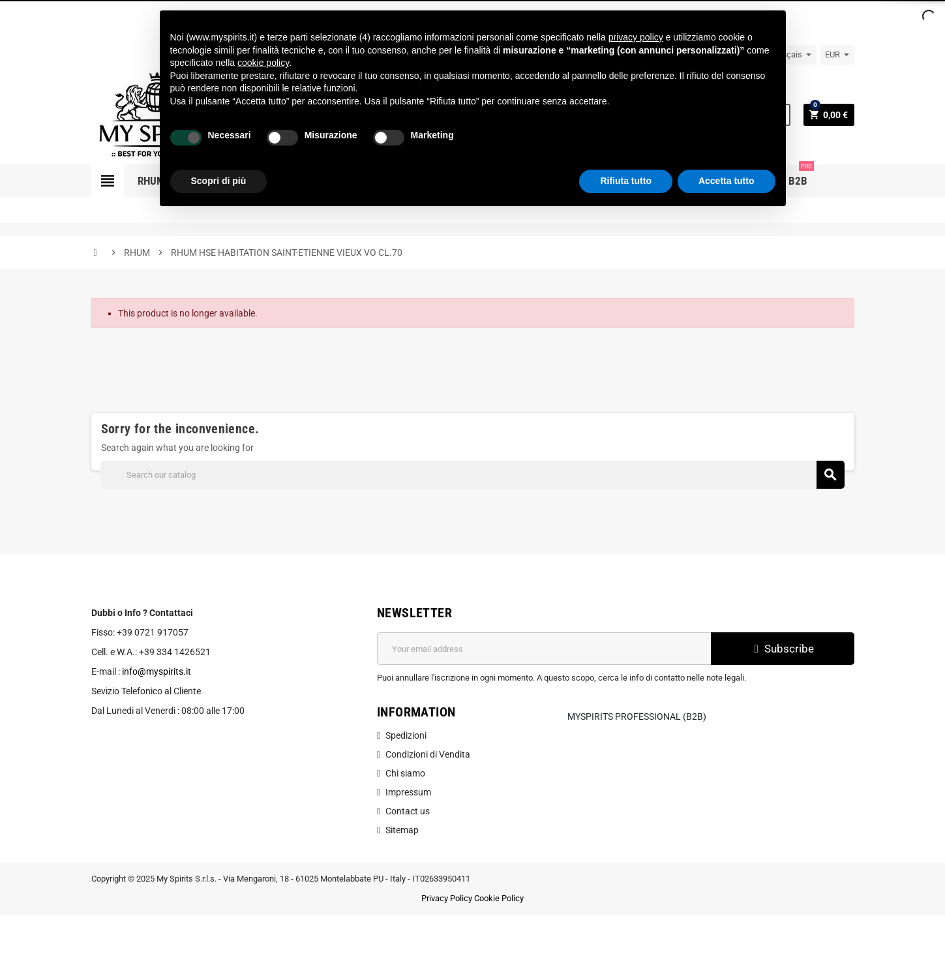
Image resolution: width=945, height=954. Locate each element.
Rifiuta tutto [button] (626, 181)
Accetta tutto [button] (726, 181)
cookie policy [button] (263, 62)
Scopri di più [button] (219, 181)
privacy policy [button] (635, 37)
